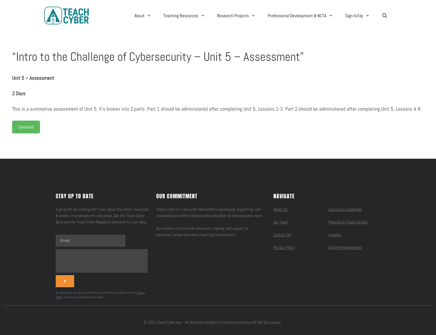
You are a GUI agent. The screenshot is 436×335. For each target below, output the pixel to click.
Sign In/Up (360, 16)
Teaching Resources (187, 16)
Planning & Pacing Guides (348, 222)
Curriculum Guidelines (345, 209)
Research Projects (239, 16)
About (145, 16)
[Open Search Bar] (385, 16)
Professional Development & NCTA (303, 16)
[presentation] (102, 261)
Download (26, 127)
